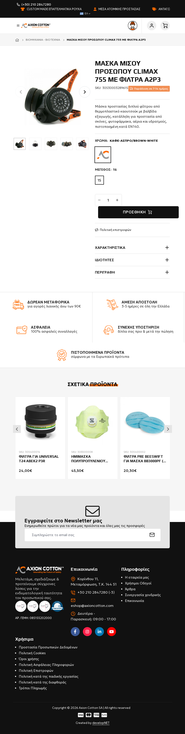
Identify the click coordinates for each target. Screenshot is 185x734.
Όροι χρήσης (29, 659)
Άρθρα (130, 589)
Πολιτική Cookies (32, 653)
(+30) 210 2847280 (36, 4)
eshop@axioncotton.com (92, 605)
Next (168, 429)
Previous (17, 429)
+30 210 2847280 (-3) (96, 592)
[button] (84, 91)
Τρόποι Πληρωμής (33, 688)
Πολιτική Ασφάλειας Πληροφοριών (46, 665)
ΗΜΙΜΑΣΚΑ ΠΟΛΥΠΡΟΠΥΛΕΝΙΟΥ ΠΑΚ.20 (88, 459)
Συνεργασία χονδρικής (143, 595)
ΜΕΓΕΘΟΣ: (106, 169)
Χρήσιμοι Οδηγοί (138, 583)
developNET (101, 723)
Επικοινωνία (134, 601)
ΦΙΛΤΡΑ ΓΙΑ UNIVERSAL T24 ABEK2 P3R (39, 458)
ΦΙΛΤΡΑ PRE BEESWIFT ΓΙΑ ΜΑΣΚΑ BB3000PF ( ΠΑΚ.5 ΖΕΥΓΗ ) (143, 459)
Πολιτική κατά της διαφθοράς (42, 682)
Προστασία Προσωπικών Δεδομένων (48, 647)
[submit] (152, 535)
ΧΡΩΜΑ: (126, 140)
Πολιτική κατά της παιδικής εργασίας (48, 676)
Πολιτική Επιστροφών (36, 670)
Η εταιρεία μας (137, 577)
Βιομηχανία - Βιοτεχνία (43, 39)
